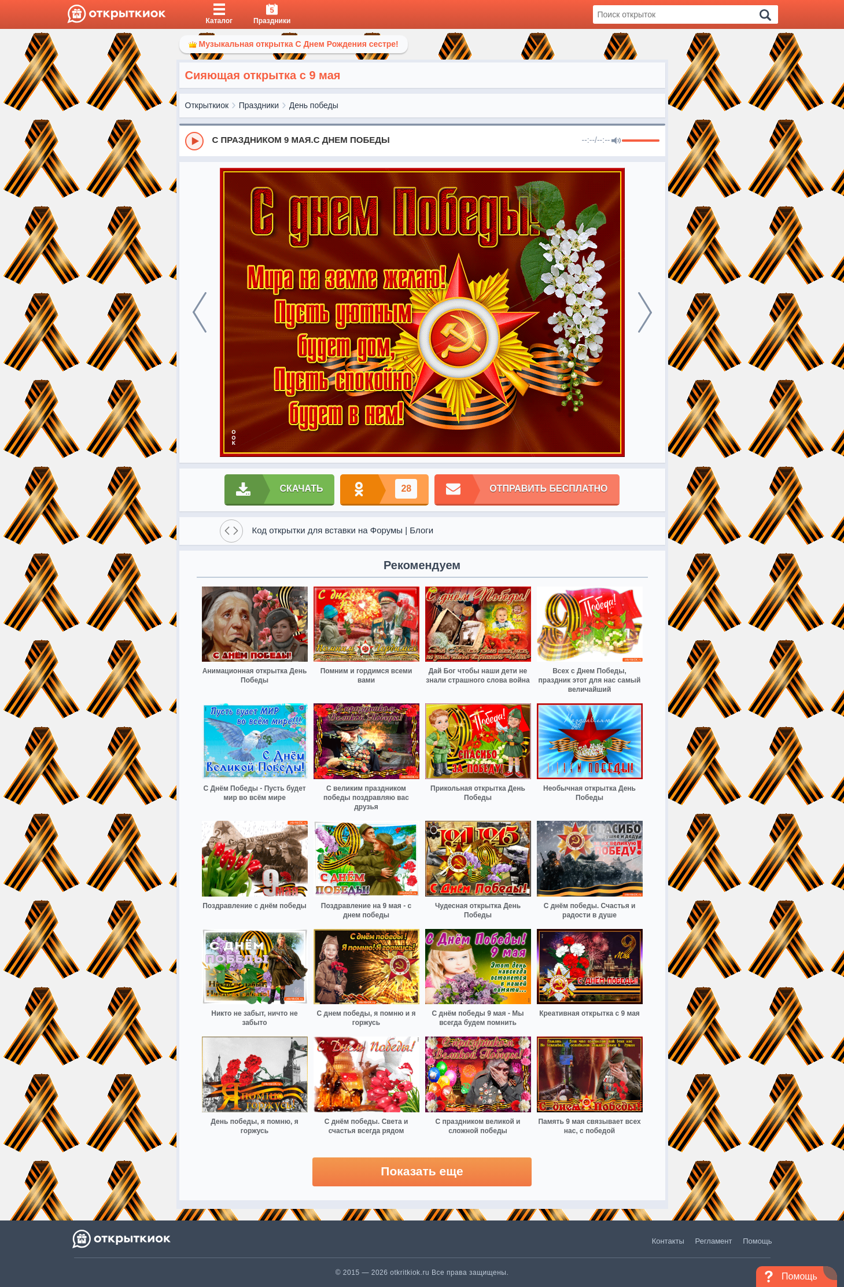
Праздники (259, 105)
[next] (645, 312)
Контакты (668, 1241)
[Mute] (616, 141)
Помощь (757, 1241)
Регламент (713, 1241)
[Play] (194, 141)
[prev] (199, 312)
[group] (422, 140)
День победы (313, 105)
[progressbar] (640, 141)
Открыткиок (207, 105)
